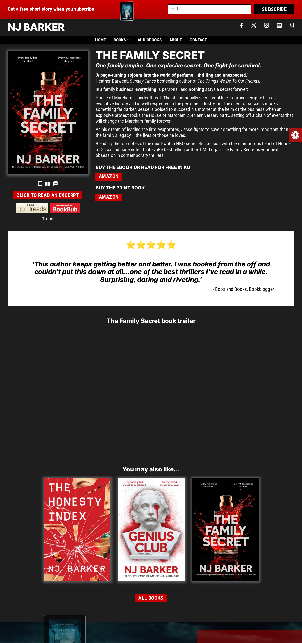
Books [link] (122, 40)
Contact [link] (198, 40)
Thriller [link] (47, 219)
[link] (295, 135)
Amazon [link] (108, 176)
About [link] (175, 40)
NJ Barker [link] (36, 27)
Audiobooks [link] (150, 40)
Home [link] (100, 40)
